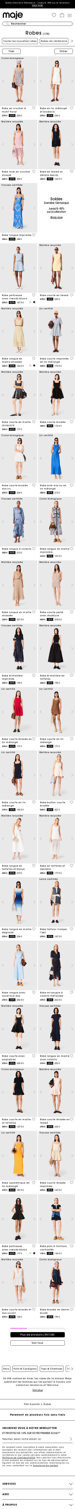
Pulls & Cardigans (25, 1368)
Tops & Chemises (51, 1368)
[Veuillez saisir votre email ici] (37, 1439)
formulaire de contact (45, 1465)
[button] (54, 15)
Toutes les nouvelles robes (20, 41)
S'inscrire (69, 1439)
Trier (11, 51)
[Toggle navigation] (69, 15)
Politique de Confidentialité (18, 1457)
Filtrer (64, 51)
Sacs (6, 1368)
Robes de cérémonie (54, 41)
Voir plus (37, 1390)
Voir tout (37, 1342)
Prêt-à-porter (32, 1404)
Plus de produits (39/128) (37, 1334)
